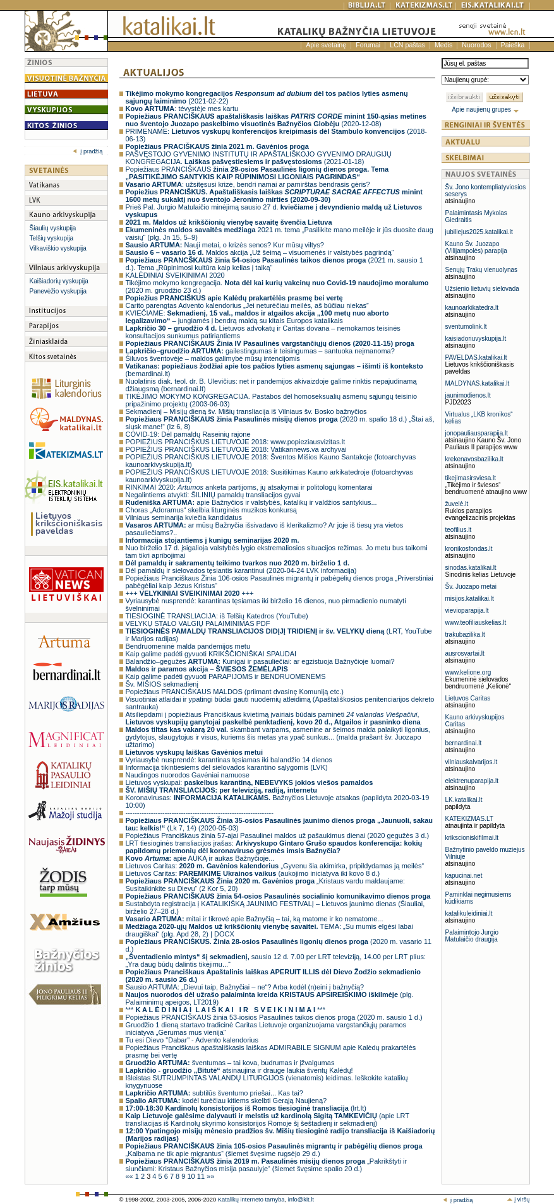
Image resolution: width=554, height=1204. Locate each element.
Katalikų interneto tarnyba (251, 1199)
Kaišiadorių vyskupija (59, 281)
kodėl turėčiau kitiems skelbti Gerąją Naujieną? (226, 1100)
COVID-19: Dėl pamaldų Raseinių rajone (188, 434)
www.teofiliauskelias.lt (476, 622)
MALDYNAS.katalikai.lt (477, 383)
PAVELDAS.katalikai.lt (476, 357)
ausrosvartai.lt (465, 653)
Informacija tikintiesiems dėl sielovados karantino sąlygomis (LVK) (227, 767)
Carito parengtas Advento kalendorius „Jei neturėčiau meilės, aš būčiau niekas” (247, 305)
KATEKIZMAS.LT (469, 818)
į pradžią (87, 151)
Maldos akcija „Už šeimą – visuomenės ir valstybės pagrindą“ (260, 252)
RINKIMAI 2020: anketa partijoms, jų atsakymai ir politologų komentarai (249, 487)
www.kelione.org (468, 672)
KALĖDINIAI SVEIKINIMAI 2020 (175, 275)
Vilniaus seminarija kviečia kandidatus (184, 517)
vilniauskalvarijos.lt (471, 761)
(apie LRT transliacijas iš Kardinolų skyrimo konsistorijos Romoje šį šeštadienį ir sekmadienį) (267, 1119)
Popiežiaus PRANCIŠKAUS (257, 172)
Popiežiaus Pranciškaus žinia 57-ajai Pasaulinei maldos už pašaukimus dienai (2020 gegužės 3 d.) (278, 835)
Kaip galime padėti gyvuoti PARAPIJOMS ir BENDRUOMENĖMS (226, 676)
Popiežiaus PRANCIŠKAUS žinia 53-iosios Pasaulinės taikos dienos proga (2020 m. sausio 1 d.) (274, 1017)
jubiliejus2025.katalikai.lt (479, 231)
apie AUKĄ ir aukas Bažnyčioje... (200, 858)
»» (210, 1176)
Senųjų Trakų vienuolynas (481, 269)
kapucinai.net (464, 875)
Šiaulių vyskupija (53, 228)
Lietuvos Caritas (468, 698)
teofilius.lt (458, 529)
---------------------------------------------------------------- (200, 813)
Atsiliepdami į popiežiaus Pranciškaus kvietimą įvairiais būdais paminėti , (273, 718)
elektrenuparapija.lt (472, 780)
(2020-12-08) (276, 119)
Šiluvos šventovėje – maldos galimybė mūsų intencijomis (213, 358)
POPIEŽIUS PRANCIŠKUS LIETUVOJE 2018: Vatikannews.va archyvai (236, 449)
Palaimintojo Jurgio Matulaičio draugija (472, 936)
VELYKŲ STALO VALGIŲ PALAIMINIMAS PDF (198, 623)
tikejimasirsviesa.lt (471, 478)
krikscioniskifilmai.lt (471, 837)
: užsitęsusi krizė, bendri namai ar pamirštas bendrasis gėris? (248, 184)
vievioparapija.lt (467, 610)
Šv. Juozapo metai (471, 586)
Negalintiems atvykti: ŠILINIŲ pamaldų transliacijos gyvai (213, 495)
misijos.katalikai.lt (469, 598)
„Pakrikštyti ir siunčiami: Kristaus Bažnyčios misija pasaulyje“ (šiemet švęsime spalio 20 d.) (266, 1164)
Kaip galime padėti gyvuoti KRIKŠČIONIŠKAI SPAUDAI (211, 654)
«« (130, 1176)
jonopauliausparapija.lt (477, 433)
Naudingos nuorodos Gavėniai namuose (188, 775)
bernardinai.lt (463, 743)
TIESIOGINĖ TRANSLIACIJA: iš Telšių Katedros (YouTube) (217, 616)
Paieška (513, 45)
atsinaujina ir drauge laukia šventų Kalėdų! (239, 1070)
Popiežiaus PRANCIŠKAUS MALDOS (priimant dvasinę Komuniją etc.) (235, 691)
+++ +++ (190, 593)
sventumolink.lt (466, 326)
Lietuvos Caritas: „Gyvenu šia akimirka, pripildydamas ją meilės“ (275, 866)
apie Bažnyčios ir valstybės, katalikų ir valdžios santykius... (251, 502)
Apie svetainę (326, 45)
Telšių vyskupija (51, 238)
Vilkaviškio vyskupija (58, 248)
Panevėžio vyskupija (58, 291)
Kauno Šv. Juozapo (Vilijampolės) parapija (476, 247)
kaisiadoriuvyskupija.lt (476, 338)
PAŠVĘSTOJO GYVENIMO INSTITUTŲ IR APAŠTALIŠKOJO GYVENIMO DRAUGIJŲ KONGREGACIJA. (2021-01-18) (259, 157)
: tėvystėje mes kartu (182, 108)
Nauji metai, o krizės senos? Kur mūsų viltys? (225, 245)
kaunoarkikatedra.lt (472, 307)
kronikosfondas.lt (469, 548)
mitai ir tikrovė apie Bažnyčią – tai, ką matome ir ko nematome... (254, 919)
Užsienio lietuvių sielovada (482, 288)
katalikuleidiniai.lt (469, 913)
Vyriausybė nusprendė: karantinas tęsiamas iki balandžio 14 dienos (229, 760)
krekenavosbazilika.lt (474, 459)
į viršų (518, 1199)
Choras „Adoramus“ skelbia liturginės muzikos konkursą (211, 510)
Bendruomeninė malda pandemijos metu (188, 646)
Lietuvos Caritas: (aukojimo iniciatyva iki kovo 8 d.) (253, 873)
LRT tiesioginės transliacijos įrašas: (274, 846)
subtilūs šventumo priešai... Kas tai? (214, 1093)
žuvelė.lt (457, 503)
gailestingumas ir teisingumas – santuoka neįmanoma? (260, 351)
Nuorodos (476, 45)
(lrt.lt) (246, 1108)
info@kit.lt (301, 1199)
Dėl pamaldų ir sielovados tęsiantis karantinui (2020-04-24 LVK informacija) (241, 570)
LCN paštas (407, 45)
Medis (443, 45)
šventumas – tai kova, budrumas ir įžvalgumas (230, 1062)
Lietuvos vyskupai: (249, 782)
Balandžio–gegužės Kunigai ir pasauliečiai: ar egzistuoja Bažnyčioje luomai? (260, 661)
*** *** (225, 1009)
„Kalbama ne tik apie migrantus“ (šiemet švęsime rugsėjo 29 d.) (274, 1149)
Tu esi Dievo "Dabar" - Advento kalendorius (192, 1040)
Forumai (368, 45)
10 (191, 1176)
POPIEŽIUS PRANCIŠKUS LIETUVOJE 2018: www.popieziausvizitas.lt (236, 442)
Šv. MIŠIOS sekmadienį (162, 684)
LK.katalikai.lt (464, 799)
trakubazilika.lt (465, 634)
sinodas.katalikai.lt (471, 567)
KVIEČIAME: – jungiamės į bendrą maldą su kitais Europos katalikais (257, 316)
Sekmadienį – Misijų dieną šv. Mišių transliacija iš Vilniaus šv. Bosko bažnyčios (246, 411)
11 (202, 1176)
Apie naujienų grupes (485, 109)
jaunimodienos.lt (468, 395)
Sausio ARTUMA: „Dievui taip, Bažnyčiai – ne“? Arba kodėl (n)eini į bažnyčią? (245, 987)
